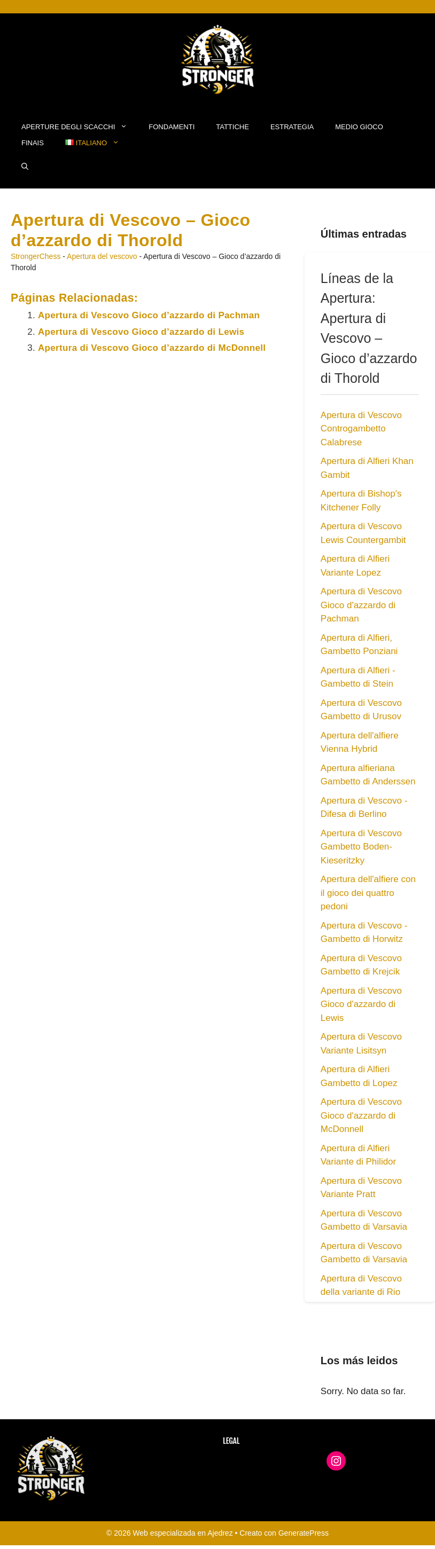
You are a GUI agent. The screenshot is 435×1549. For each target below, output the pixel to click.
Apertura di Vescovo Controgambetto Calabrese (361, 428)
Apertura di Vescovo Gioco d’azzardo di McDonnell (152, 348)
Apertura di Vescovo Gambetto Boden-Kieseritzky (361, 847)
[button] (25, 167)
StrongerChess (35, 256)
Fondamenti (172, 127)
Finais (32, 143)
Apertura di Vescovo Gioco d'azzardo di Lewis (361, 1004)
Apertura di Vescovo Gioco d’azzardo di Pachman (149, 315)
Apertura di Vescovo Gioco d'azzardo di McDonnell (361, 1115)
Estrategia (292, 127)
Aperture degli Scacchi (79, 127)
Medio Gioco (359, 127)
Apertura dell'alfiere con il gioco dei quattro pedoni (368, 892)
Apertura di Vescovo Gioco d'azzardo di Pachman (361, 605)
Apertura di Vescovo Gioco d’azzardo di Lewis (141, 332)
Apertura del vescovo (102, 256)
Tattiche (232, 127)
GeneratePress (303, 1533)
